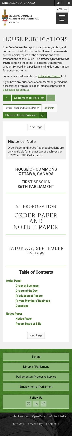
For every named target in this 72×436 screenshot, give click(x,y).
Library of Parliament (36, 366)
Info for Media (57, 416)
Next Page (36, 127)
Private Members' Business (33, 300)
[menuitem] (59, 3)
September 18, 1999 (29, 97)
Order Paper (14, 280)
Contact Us (53, 424)
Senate (36, 356)
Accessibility (35, 424)
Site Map (18, 424)
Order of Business (27, 285)
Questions (22, 305)
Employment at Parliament (36, 386)
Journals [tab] (49, 107)
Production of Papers (29, 295)
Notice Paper (14, 313)
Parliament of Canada (18, 2)
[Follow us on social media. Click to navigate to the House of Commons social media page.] (36, 402)
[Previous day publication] (7, 98)
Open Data (38, 416)
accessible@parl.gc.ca (16, 89)
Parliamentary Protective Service (36, 376)
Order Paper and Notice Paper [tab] (22, 107)
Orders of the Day (26, 290)
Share (62, 9)
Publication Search (49, 76)
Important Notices (18, 416)
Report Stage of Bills (28, 323)
